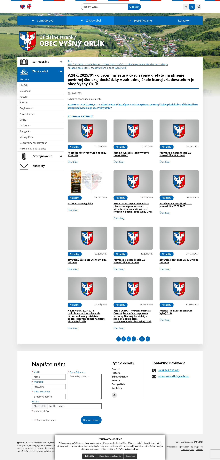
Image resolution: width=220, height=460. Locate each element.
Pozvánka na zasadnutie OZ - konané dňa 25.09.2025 (176, 205)
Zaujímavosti (26, 108)
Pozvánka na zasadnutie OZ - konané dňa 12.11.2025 (176, 154)
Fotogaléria (26, 131)
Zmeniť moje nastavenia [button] (110, 456)
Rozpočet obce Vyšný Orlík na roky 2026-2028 (87, 154)
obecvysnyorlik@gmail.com (173, 376)
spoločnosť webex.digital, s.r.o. (30, 451)
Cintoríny (25, 125)
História (24, 85)
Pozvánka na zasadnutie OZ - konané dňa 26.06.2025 (130, 261)
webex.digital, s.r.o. (36, 448)
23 (142, 338)
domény (48, 448)
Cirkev (24, 119)
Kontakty (184, 20)
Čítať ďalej (73, 161)
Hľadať (134, 6)
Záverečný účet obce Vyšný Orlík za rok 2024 (87, 261)
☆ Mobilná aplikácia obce (33, 148)
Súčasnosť (25, 90)
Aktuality (24, 79)
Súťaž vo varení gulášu (80, 203)
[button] (42, 20)
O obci (115, 369)
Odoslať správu (91, 420)
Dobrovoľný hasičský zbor (33, 142)
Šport (23, 102)
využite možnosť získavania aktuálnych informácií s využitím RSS (45, 442)
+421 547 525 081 (168, 370)
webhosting (22, 448)
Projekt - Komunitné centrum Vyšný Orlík (176, 312)
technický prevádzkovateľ (54, 451)
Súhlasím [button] (89, 456)
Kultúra (23, 96)
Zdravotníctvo (27, 114)
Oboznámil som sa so (46, 420)
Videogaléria (26, 137)
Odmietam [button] (130, 456)
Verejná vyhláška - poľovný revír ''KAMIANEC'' (131, 154)
